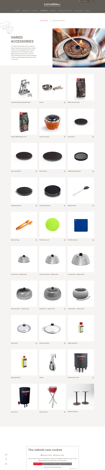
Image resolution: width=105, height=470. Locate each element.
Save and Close (66, 464)
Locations (84, 1)
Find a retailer (78, 10)
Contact (87, 10)
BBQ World (53, 10)
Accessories (43, 10)
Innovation (25, 10)
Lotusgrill (34, 10)
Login (91, 1)
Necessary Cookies (47, 455)
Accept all (38, 464)
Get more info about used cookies (52, 467)
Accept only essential (51, 464)
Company (17, 10)
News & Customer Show (65, 10)
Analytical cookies (59, 455)
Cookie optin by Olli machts (73, 468)
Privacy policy (63, 460)
